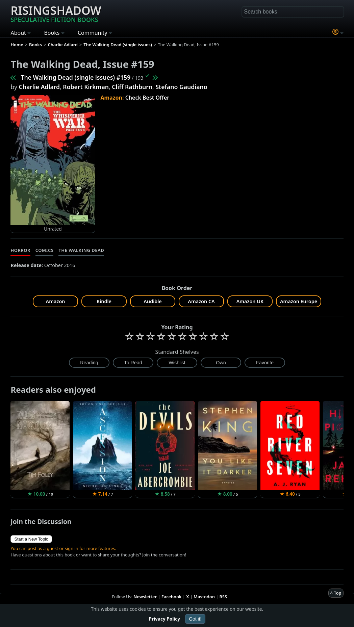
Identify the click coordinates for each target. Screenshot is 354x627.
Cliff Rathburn (132, 87)
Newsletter (145, 597)
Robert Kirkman (86, 87)
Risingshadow (55, 13)
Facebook (171, 597)
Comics (44, 250)
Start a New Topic (31, 539)
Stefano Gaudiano (181, 87)
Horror (20, 250)
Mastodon (204, 597)
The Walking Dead (81, 250)
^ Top (336, 593)
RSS (223, 597)
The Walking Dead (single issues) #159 (75, 77)
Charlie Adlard (39, 87)
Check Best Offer (147, 97)
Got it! (195, 619)
